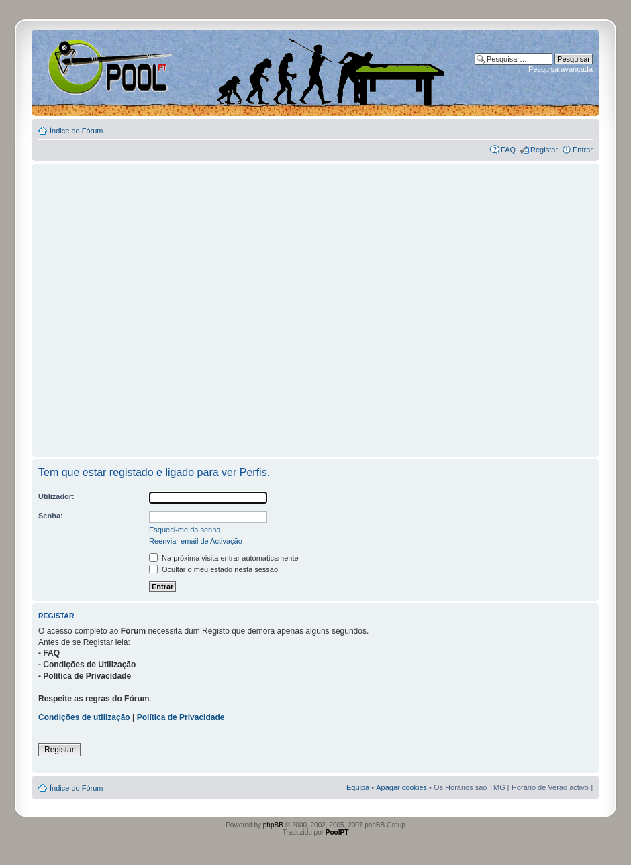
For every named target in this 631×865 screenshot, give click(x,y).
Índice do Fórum (76, 131)
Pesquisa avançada (560, 69)
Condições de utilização (84, 717)
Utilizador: (56, 496)
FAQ (508, 150)
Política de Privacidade (181, 717)
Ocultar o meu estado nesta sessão (213, 569)
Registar (544, 150)
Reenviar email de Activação (195, 541)
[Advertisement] (137, 304)
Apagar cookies (401, 787)
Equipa (357, 787)
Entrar (583, 150)
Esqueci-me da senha (184, 530)
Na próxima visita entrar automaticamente (224, 558)
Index (75, 66)
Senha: (50, 516)
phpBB (273, 825)
